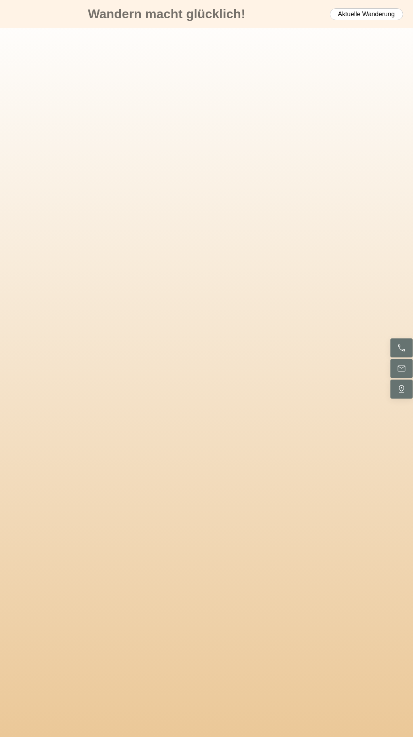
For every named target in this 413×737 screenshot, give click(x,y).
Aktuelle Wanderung (366, 14)
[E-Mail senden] (401, 368)
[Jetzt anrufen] (401, 347)
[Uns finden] (401, 389)
